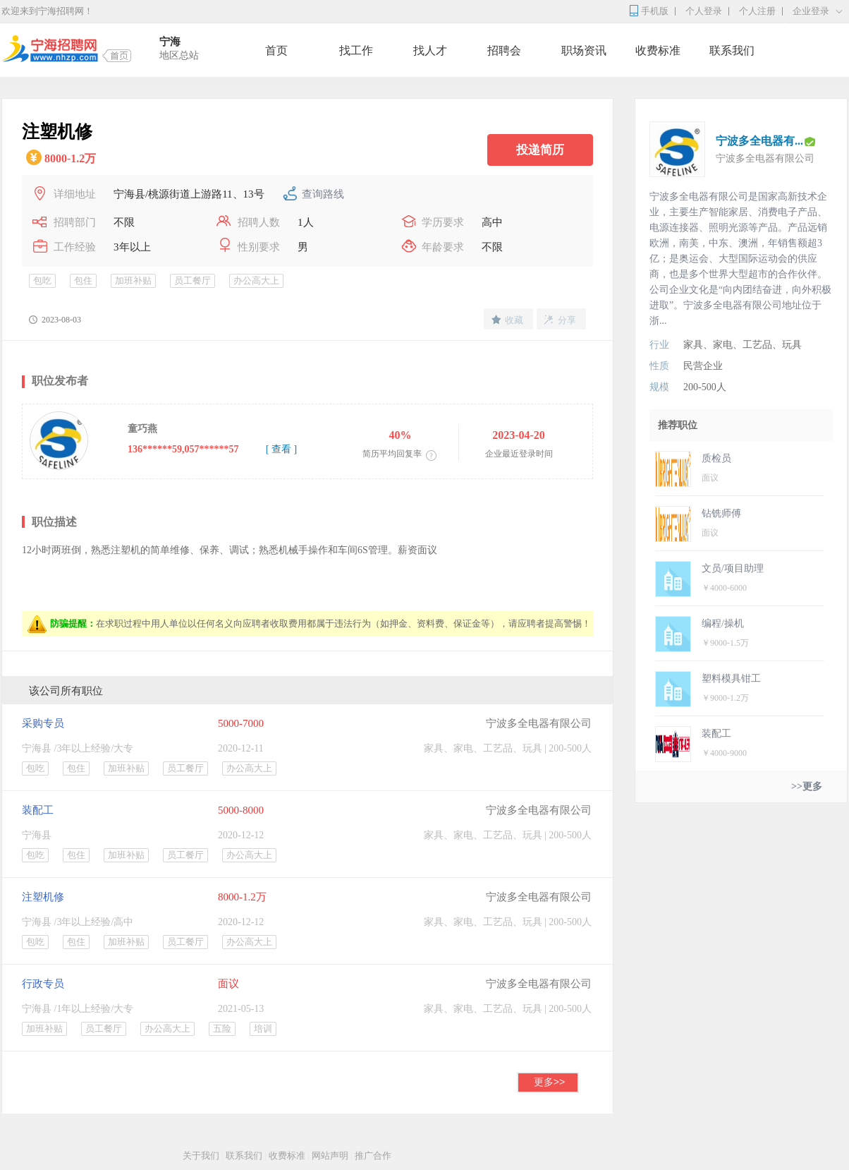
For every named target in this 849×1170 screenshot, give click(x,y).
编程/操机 (723, 623)
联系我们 (732, 50)
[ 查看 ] (281, 449)
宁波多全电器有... (759, 141)
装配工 (38, 810)
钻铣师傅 (721, 513)
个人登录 (703, 11)
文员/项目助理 (733, 568)
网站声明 (330, 1155)
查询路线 (323, 194)
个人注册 (757, 11)
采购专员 (43, 723)
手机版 (654, 11)
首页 (276, 50)
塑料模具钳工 (731, 678)
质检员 (716, 458)
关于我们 (201, 1155)
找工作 (356, 50)
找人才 (430, 50)
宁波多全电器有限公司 (539, 723)
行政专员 (43, 983)
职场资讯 (583, 50)
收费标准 (657, 50)
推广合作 (373, 1155)
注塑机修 (43, 897)
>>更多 (806, 786)
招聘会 (504, 50)
